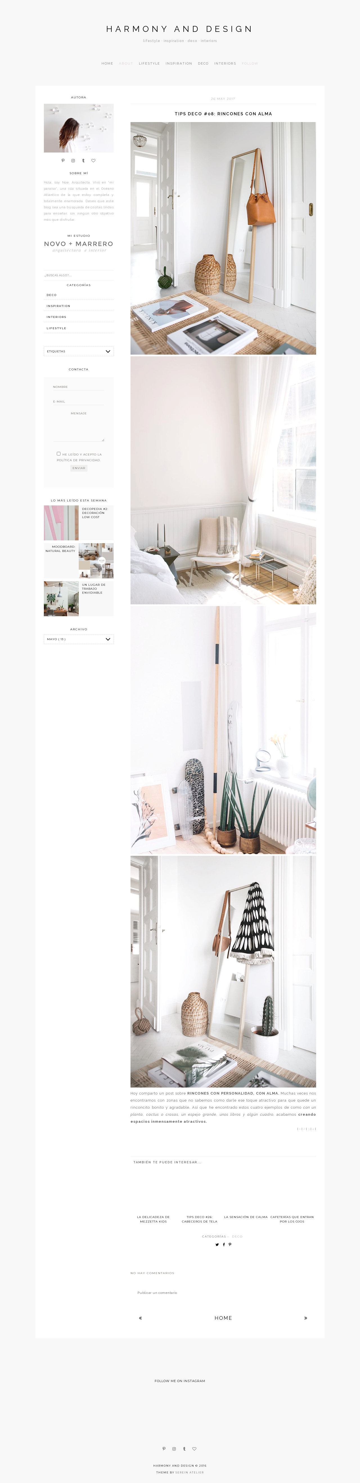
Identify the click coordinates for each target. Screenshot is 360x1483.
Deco (203, 63)
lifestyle (56, 328)
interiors (56, 317)
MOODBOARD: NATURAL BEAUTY (60, 548)
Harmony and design (180, 29)
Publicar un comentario (157, 1293)
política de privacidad (78, 460)
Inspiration (179, 63)
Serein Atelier (190, 1472)
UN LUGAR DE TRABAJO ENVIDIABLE (94, 589)
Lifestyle (149, 63)
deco (237, 1236)
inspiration (59, 306)
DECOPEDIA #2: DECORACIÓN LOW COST (95, 513)
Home (107, 63)
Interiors (225, 63)
